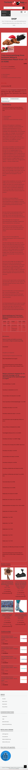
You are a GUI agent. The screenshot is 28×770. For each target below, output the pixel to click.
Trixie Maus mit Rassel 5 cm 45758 (10, 462)
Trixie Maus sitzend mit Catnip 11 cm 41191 (11, 413)
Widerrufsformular (6, 742)
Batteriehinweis (5, 721)
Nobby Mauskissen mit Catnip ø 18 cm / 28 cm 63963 (13, 505)
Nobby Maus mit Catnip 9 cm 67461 (10, 511)
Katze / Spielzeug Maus (14, 93)
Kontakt (4, 698)
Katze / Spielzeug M (5, 93)
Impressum (4, 716)
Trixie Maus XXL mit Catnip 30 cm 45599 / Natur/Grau (13, 444)
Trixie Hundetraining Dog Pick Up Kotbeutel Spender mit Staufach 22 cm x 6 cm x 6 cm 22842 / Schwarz (20, 584)
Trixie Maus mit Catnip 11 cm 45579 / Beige (11, 438)
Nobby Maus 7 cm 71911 (8, 535)
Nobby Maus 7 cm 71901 (8, 517)
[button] (25, 34)
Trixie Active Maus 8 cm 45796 (9, 481)
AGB (3, 719)
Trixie (5, 95)
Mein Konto (4, 701)
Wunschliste (4, 706)
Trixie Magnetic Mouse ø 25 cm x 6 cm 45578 (12, 433)
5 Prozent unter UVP (9, 21)
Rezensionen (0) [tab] (5, 101)
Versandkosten (12, 66)
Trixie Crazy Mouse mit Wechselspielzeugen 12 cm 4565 (14, 401)
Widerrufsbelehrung (6, 739)
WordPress (17, 768)
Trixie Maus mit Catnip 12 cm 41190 (10, 407)
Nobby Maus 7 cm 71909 (8, 523)
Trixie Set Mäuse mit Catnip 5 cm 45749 (11, 456)
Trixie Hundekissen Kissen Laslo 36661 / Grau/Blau (7, 616)
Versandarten (5, 346)
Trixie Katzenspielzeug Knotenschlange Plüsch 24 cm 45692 (21, 616)
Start (3, 21)
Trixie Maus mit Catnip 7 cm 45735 (10, 450)
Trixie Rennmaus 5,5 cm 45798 (9, 487)
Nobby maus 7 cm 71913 (8, 541)
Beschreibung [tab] (5, 98)
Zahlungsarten (5, 734)
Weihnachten (18, 91)
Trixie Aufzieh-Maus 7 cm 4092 (9, 384)
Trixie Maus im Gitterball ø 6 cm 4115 (10, 390)
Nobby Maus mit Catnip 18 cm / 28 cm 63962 (12, 499)
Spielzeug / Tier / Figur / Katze (7, 91)
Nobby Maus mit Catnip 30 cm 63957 (10, 493)
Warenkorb (4, 704)
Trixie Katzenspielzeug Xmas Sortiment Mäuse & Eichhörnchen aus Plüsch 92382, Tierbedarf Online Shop (13, 109)
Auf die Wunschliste (6, 86)
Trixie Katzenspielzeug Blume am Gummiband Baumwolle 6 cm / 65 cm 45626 (7, 584)
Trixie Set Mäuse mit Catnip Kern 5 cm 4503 (11, 395)
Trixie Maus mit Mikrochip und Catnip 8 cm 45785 (13, 468)
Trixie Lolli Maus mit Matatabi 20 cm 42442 (11, 427)
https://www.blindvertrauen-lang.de (10, 358)
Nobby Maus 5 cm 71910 (8, 529)
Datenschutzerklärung (6, 724)
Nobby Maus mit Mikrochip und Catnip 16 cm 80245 (13, 546)
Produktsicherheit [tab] (14, 98)
